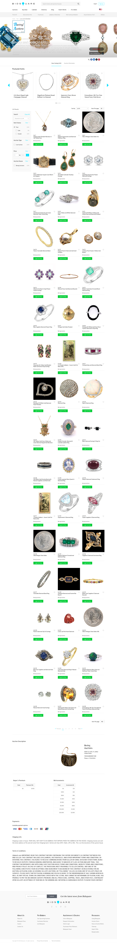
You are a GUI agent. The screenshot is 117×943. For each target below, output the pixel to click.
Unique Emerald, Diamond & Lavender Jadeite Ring (65, 441)
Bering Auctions (45, 39)
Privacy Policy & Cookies (42, 941)
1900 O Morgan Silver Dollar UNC (90, 631)
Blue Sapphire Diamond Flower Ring (42, 327)
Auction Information (69, 63)
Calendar (34, 10)
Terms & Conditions (56, 941)
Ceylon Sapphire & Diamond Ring (90, 517)
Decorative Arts (27, 15)
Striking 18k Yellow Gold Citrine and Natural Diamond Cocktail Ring (67, 708)
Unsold (22, 134)
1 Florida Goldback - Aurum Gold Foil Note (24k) (42, 518)
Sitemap (94, 926)
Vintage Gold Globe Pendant (65, 327)
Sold (22, 130)
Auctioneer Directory (42, 921)
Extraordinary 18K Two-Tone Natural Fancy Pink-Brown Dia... (93, 96)
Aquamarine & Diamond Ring (65, 517)
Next (80, 728)
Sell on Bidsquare (67, 918)
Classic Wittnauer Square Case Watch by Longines (43, 175)
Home (13, 18)
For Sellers (74, 10)
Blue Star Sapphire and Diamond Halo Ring (43, 670)
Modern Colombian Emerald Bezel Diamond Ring (91, 289)
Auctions (15, 10)
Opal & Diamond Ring (87, 403)
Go (27, 155)
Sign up (101, 4)
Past (17, 18)
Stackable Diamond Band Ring (41, 593)
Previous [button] (9, 85)
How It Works (62, 10)
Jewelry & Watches (54, 15)
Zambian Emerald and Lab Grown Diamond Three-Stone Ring (42, 213)
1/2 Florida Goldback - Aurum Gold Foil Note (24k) (68, 365)
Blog (52, 10)
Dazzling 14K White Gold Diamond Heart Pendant (42, 403)
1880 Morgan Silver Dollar (40, 555)
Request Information (68, 921)
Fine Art (14, 15)
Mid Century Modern (72, 15)
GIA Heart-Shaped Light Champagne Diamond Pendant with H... (21, 96)
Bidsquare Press (21, 921)
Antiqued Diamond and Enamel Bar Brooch (67, 594)
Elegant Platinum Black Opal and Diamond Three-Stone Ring (90, 670)
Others (103, 15)
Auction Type (18, 140)
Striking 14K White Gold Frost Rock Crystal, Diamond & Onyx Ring (91, 327)
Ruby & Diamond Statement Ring (91, 479)
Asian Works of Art (89, 15)
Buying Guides (95, 932)
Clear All (27, 114)
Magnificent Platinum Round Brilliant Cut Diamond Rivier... (46, 96)
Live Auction (21, 144)
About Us (19, 918)
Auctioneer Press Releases (70, 926)
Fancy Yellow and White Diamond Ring (66, 213)
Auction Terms (95, 921)
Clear (26, 123)
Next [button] (107, 85)
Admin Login (66, 924)
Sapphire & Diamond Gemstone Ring (91, 555)
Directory (44, 10)
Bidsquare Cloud (67, 929)
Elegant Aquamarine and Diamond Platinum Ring (67, 137)
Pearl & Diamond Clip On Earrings (42, 631)
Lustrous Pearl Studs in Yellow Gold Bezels (91, 251)
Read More (15, 54)
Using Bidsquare (96, 918)
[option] (22, 86)
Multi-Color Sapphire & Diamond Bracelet (90, 594)
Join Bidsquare (41, 924)
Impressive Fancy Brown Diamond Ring (68, 96)
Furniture (40, 15)
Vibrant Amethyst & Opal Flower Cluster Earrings (41, 289)
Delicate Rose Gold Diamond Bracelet (67, 289)
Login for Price (38, 144)
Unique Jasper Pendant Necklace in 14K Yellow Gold (42, 137)
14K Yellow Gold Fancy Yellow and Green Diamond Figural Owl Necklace (43, 441)
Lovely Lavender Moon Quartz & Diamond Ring (66, 480)
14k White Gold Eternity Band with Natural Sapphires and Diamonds (42, 480)
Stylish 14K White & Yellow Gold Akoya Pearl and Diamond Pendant (91, 213)
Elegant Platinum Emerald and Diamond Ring (66, 556)
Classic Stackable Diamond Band (41, 251)
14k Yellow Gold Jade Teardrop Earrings (65, 175)
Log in (95, 3)
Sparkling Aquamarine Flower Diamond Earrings (90, 175)
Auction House (18, 161)
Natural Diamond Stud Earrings (41, 707)
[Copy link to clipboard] (89, 60)
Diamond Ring (61, 403)
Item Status (17, 123)
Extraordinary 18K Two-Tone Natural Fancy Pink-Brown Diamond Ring (91, 708)
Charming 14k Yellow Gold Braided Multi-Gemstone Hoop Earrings (42, 365)
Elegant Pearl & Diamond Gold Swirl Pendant (67, 251)
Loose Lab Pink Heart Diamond (66, 631)
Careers (19, 924)
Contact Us (20, 926)
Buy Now (24, 10)
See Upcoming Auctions (43, 918)
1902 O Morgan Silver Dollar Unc (90, 136)
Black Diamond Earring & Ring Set (91, 441)
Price (15, 151)
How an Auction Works (98, 924)
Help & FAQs (95, 929)
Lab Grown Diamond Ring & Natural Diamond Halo (67, 670)
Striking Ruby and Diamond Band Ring (92, 365)
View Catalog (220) (95, 53)
